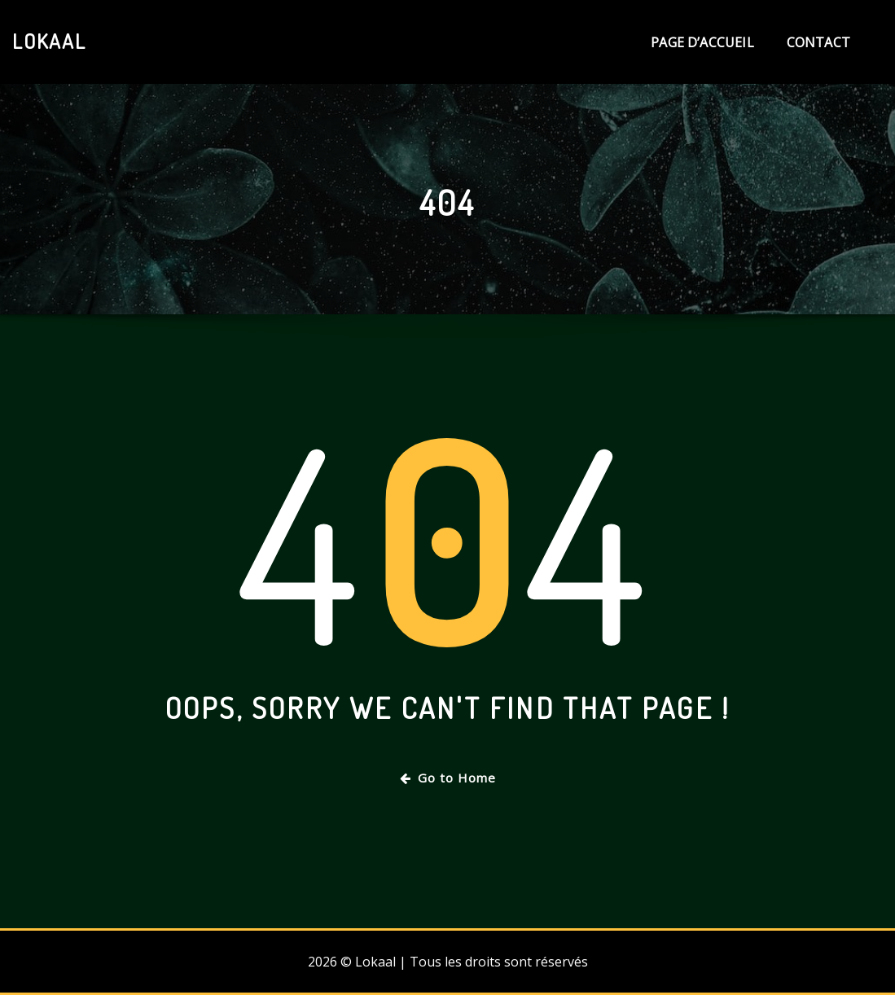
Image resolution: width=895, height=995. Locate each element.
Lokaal (49, 41)
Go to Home (448, 777)
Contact (818, 42)
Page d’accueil (702, 42)
